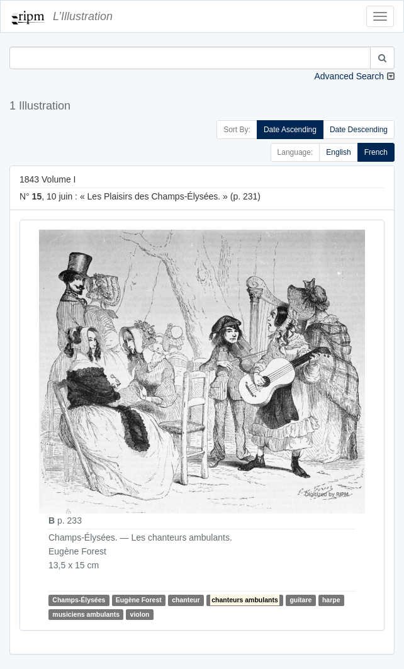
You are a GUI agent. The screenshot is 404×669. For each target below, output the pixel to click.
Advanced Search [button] (349, 76)
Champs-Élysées (78, 600)
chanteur (185, 600)
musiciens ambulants (86, 614)
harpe (331, 600)
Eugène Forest (139, 600)
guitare (300, 600)
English (338, 152)
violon (140, 614)
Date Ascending (290, 129)
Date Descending (359, 129)
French (376, 152)
